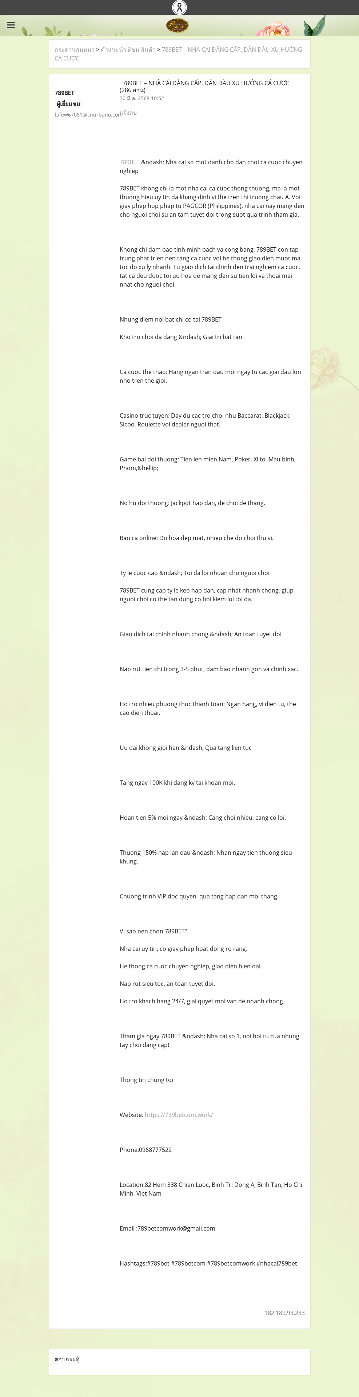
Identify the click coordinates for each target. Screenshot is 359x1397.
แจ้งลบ (128, 113)
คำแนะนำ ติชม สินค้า (128, 50)
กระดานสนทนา (75, 50)
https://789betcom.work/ (179, 1115)
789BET (130, 162)
